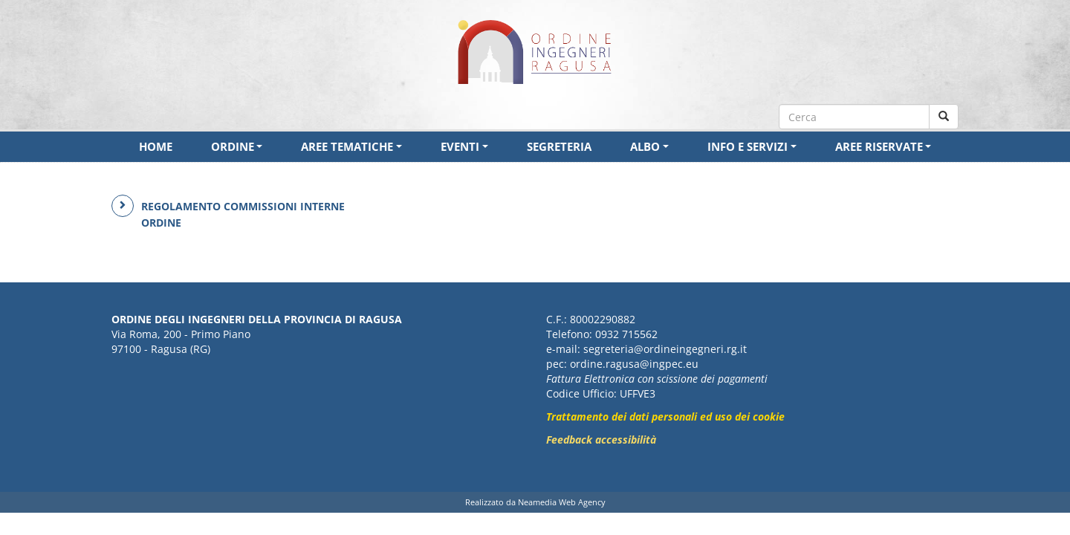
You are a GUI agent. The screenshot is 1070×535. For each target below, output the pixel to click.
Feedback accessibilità (601, 439)
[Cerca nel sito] (944, 116)
